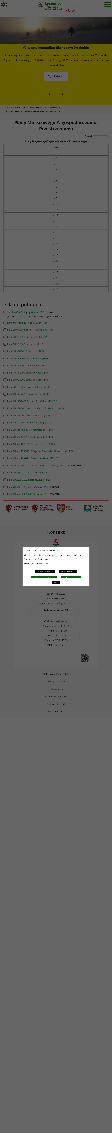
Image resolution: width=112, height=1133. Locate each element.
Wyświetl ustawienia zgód (68, 571)
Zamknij (56, 582)
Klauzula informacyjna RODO (45, 571)
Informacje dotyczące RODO (36, 563)
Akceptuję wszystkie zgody (71, 577)
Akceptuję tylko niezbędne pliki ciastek (44, 577)
